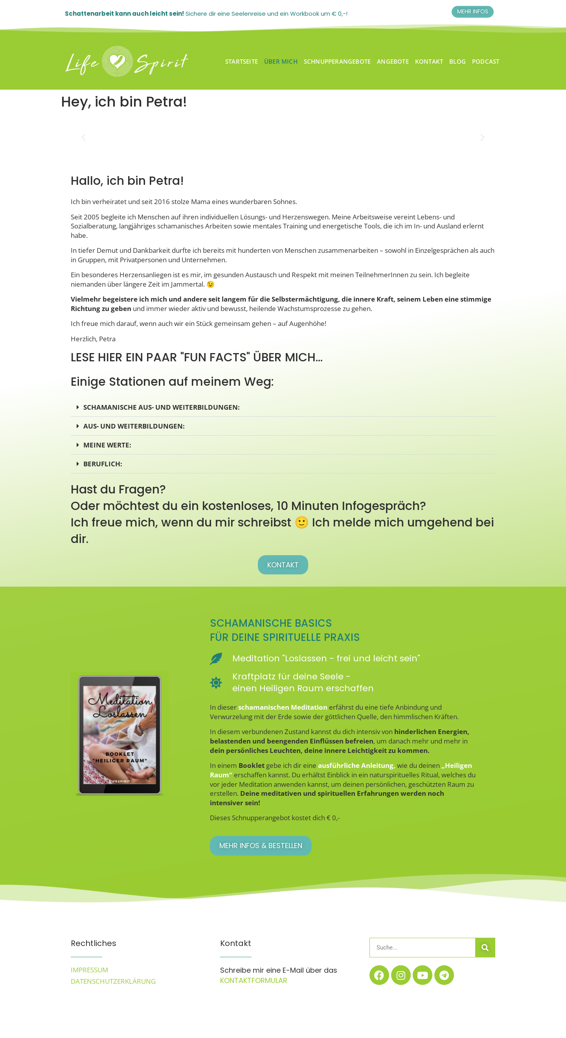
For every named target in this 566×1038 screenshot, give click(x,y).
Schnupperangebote (337, 61)
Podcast (485, 61)
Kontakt (429, 61)
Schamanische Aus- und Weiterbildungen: (161, 407)
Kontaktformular (254, 980)
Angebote (393, 61)
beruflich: (102, 463)
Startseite (241, 61)
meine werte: (107, 444)
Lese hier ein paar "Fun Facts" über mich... (197, 357)
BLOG (457, 61)
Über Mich (281, 61)
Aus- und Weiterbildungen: (134, 426)
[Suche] (485, 947)
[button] (83, 137)
